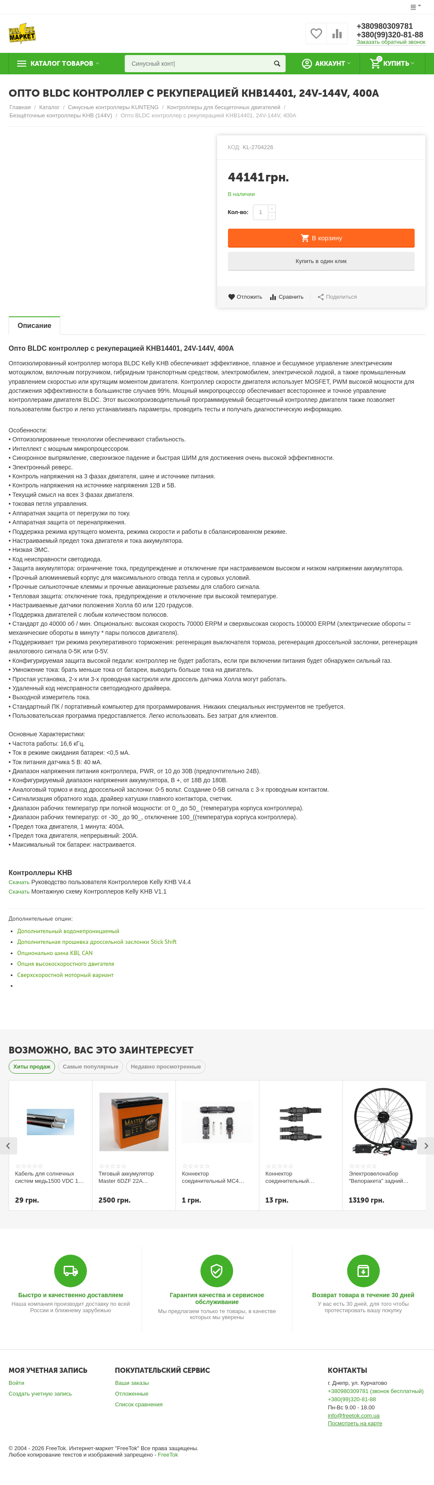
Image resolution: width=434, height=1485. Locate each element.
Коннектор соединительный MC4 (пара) (210, 1177)
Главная (20, 107)
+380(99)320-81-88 (390, 35)
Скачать (19, 882)
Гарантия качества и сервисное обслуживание (217, 1298)
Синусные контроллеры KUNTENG (113, 107)
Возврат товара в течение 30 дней (363, 1295)
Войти (16, 1383)
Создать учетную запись (40, 1393)
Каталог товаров (62, 63)
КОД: (234, 147)
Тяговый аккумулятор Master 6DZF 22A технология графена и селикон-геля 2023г (127, 1177)
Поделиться (337, 297)
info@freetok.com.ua (353, 1415)
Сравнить (286, 297)
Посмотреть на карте (355, 1423)
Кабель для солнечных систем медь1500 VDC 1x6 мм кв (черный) (49, 1177)
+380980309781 (385, 26)
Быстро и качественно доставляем (70, 1295)
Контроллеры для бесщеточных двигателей (223, 107)
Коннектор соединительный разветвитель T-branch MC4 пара (294, 1177)
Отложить (245, 297)
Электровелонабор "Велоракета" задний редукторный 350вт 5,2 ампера (378, 1177)
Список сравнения (139, 1404)
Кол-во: (238, 212)
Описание (34, 325)
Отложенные (131, 1393)
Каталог (49, 107)
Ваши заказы (132, 1383)
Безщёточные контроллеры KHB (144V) (60, 115)
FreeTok (168, 1454)
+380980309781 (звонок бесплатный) (376, 1391)
